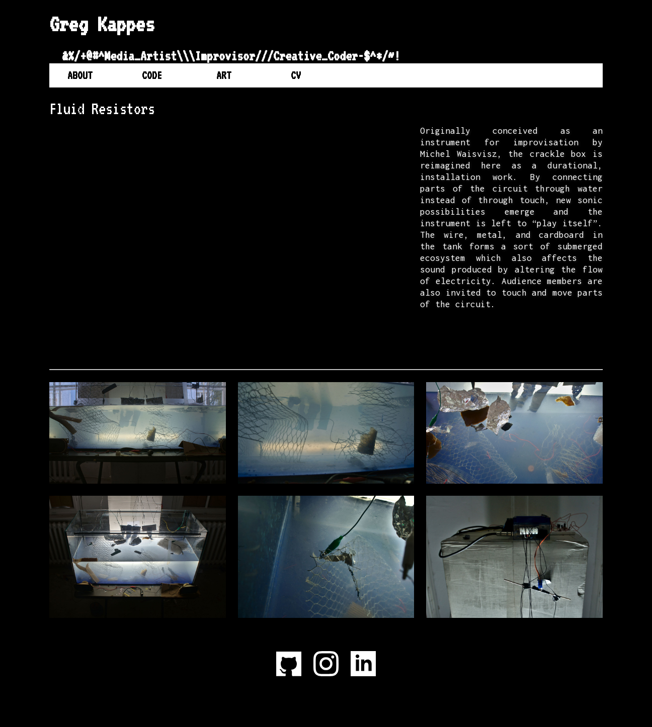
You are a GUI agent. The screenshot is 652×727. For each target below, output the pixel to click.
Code (152, 75)
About (80, 75)
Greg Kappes (101, 24)
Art (223, 75)
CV (296, 75)
